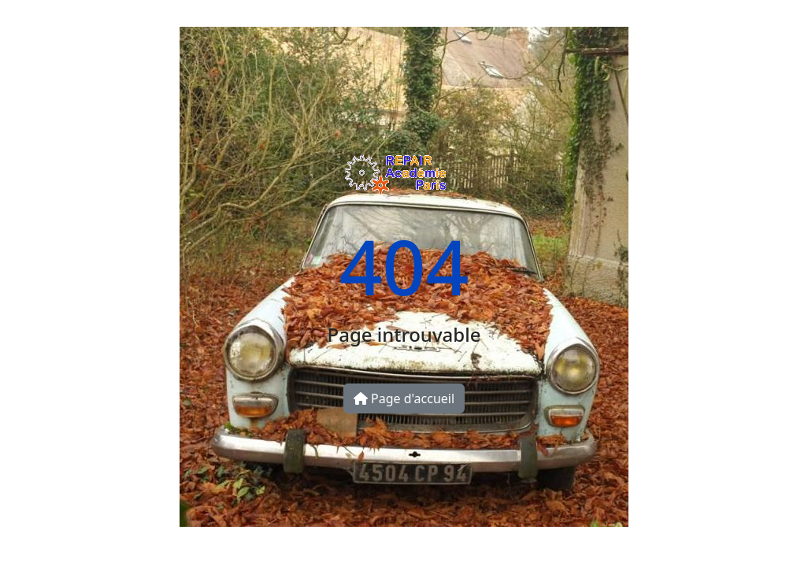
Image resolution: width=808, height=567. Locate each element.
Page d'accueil (404, 398)
